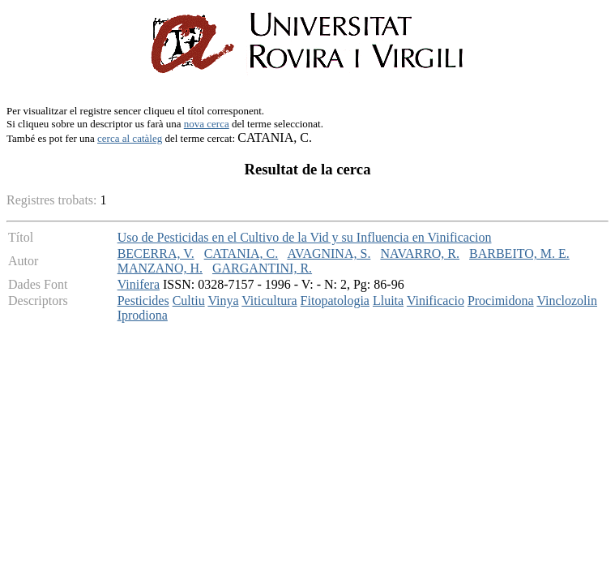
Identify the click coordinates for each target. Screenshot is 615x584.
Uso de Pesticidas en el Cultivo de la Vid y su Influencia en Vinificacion (304, 237)
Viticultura (269, 300)
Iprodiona (142, 315)
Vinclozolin (566, 300)
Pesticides (143, 300)
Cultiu (189, 300)
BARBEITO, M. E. (519, 253)
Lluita (388, 300)
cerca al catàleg (129, 138)
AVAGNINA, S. (328, 253)
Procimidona (501, 300)
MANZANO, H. (160, 268)
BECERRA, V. (155, 253)
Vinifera (138, 284)
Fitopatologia (335, 300)
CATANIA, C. (241, 253)
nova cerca (206, 124)
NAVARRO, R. (419, 253)
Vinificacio (435, 300)
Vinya (222, 300)
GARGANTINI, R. (262, 268)
